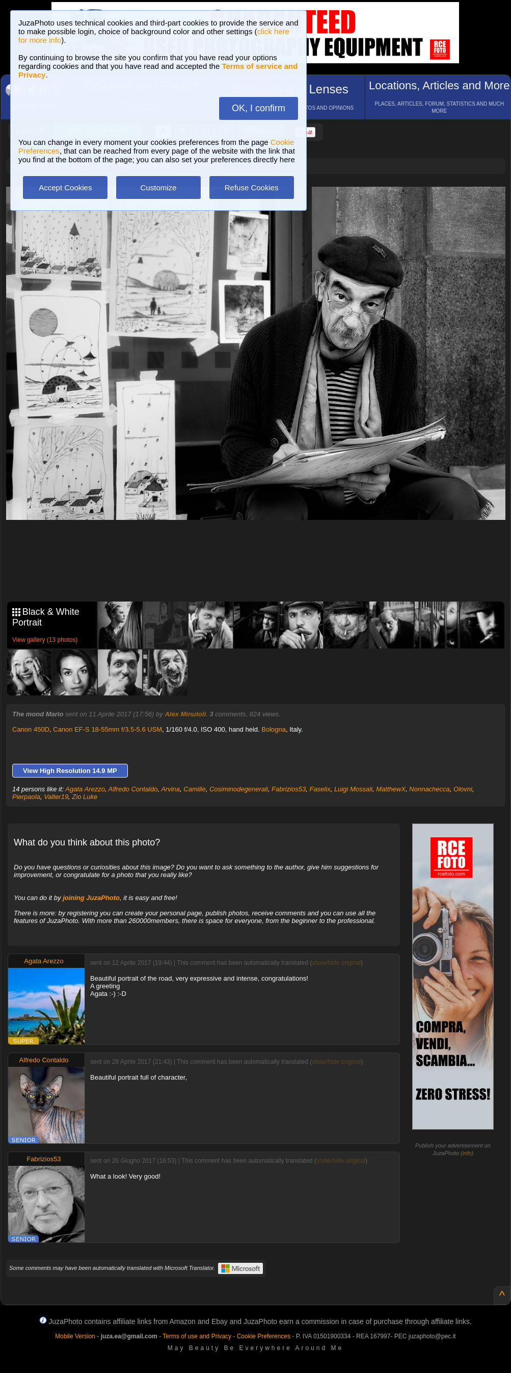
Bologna (273, 729)
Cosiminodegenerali (238, 789)
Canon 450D (30, 729)
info (467, 1153)
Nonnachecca (429, 789)
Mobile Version (75, 1336)
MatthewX (391, 789)
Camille (194, 789)
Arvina (170, 789)
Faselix (319, 789)
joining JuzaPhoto (91, 898)
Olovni (462, 789)
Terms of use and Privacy (197, 1336)
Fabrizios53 (289, 789)
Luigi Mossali (353, 789)
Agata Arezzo (85, 789)
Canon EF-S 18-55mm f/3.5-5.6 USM (107, 729)
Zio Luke (84, 797)
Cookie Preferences (263, 1336)
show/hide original (336, 962)
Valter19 (56, 797)
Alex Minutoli (185, 714)
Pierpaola (26, 797)
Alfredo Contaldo (133, 789)
